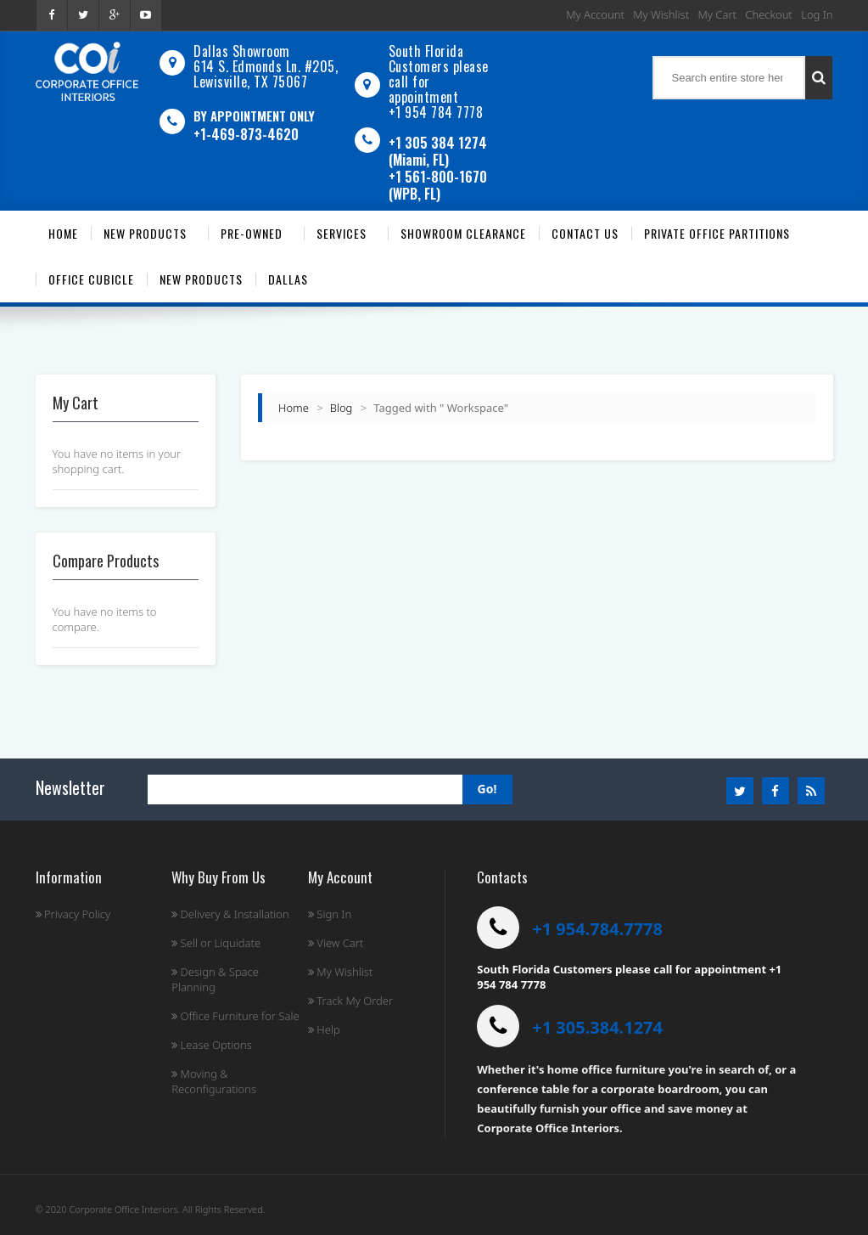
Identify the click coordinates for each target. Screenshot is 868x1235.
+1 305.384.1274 (597, 1027)
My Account (595, 14)
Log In (816, 14)
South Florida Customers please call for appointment (439, 74)
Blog (341, 407)
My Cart (717, 14)
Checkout (768, 14)
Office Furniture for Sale (235, 1016)
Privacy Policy (73, 914)
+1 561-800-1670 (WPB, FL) (438, 185)
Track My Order (350, 1000)
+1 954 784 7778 (436, 112)
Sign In (329, 914)
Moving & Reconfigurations (213, 1081)
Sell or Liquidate (215, 942)
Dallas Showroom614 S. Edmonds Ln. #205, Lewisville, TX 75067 (265, 66)
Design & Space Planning (215, 979)
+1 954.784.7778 (597, 928)
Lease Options (211, 1044)
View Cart (335, 942)
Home (293, 407)
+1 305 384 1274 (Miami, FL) (438, 151)
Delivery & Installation (230, 914)
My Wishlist (661, 14)
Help (324, 1029)
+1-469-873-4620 (246, 134)
